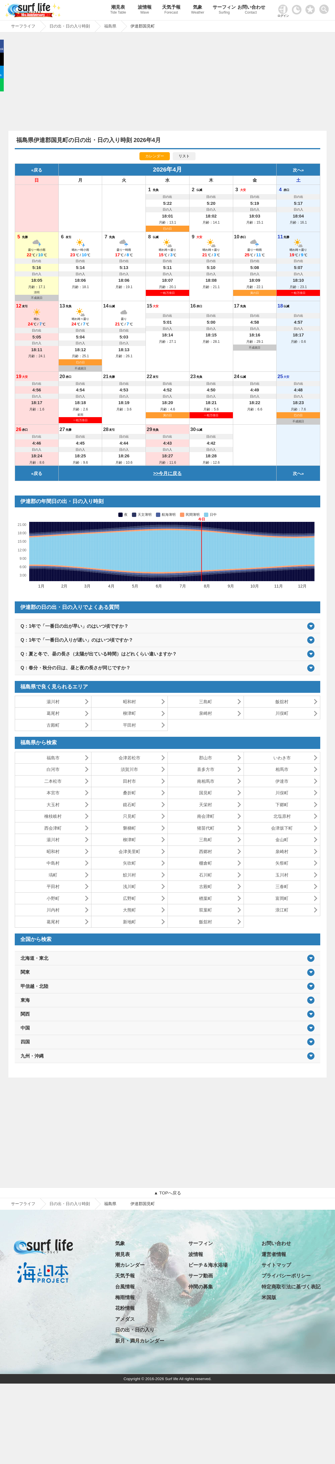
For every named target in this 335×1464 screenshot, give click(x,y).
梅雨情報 (125, 1297)
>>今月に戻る (167, 473)
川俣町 (281, 713)
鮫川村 (129, 874)
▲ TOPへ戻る (167, 1192)
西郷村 (205, 851)
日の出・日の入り (134, 1330)
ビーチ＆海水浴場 (208, 1265)
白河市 (53, 769)
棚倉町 (205, 863)
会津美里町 (129, 851)
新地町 (129, 921)
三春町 (281, 886)
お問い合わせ (251, 10)
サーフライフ (23, 1203)
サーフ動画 (200, 1276)
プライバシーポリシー (286, 1276)
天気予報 (171, 10)
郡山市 (205, 757)
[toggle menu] (325, 7)
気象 (198, 10)
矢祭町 (281, 863)
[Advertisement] (167, 83)
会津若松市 (129, 757)
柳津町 (129, 713)
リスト (184, 156)
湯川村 (53, 701)
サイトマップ (276, 1265)
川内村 (53, 909)
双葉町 (205, 909)
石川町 (205, 874)
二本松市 (53, 781)
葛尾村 (53, 713)
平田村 (129, 725)
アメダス (125, 1319)
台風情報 (125, 1287)
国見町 (205, 792)
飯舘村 (281, 701)
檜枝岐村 (53, 816)
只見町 (129, 816)
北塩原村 (282, 816)
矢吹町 (129, 863)
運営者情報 (274, 1254)
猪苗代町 (205, 828)
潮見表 (118, 10)
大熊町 (129, 909)
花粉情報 (125, 1308)
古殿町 (53, 725)
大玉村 (53, 804)
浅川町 (129, 886)
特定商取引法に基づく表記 (291, 1287)
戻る (38, 169)
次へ (297, 169)
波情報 (144, 10)
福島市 (53, 757)
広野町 (129, 898)
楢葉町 (205, 898)
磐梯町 (129, 828)
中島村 (53, 863)
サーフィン (224, 10)
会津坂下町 (282, 828)
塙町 (53, 874)
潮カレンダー (130, 1265)
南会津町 (205, 816)
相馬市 (281, 769)
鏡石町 (129, 804)
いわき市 (282, 757)
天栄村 (205, 804)
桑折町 (129, 792)
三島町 (205, 701)
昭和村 (129, 701)
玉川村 (281, 874)
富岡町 (281, 898)
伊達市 (281, 781)
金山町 (281, 839)
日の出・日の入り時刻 (69, 1203)
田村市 (129, 781)
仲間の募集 (200, 1287)
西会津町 (53, 828)
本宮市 (53, 792)
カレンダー (154, 156)
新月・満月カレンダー (139, 1341)
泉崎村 (205, 713)
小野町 (53, 898)
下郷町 (281, 804)
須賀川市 (129, 769)
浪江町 (281, 909)
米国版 (269, 1297)
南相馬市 (205, 781)
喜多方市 (205, 769)
